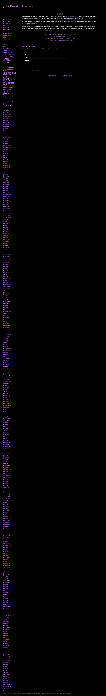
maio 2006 (6, 577)
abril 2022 (5, 204)
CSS (57, 693)
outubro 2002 (6, 660)
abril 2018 (5, 298)
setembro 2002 (7, 662)
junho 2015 (6, 364)
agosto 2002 (6, 664)
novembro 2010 (7, 471)
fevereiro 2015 (6, 372)
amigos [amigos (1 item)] (5, 46)
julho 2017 (5, 315)
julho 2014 (5, 385)
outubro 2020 (6, 239)
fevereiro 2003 (6, 653)
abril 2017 (5, 321)
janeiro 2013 (6, 420)
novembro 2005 (7, 588)
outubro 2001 (6, 684)
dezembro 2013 (7, 399)
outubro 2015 (6, 356)
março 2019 (6, 276)
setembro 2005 (7, 592)
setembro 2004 (7, 616)
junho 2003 (6, 645)
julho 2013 (5, 409)
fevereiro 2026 (6, 114)
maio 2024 (6, 155)
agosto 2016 (6, 337)
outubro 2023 (6, 169)
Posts (63, 693)
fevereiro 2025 (6, 138)
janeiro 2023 (6, 186)
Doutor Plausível (7, 33)
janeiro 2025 (6, 139)
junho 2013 (6, 411)
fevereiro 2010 (6, 489)
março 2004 (6, 627)
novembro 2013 (7, 401)
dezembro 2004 (7, 610)
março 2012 (6, 440)
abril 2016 (5, 344)
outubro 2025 (6, 122)
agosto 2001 (6, 688)
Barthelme (30, 693)
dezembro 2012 (7, 422)
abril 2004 (5, 625)
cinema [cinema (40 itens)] (12, 57)
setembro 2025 (7, 124)
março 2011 (6, 463)
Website (27, 57)
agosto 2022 (6, 196)
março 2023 (6, 182)
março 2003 (6, 651)
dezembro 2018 (7, 282)
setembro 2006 (7, 569)
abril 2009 (5, 508)
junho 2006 (6, 575)
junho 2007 (6, 551)
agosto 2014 (6, 383)
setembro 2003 (7, 639)
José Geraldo (52, 34)
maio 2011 (6, 459)
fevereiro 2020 (6, 255)
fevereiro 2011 (6, 465)
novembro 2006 (7, 565)
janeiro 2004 (6, 631)
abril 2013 (5, 415)
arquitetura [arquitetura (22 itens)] (7, 50)
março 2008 (6, 534)
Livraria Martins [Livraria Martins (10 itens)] (8, 81)
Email (27, 55)
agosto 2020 (6, 243)
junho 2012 (6, 434)
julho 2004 (5, 619)
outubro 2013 (6, 403)
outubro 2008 (6, 520)
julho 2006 (5, 573)
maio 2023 (6, 179)
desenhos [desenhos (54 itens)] (7, 65)
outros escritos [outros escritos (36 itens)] (9, 87)
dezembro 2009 (7, 493)
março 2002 (6, 674)
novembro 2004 (7, 612)
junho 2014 (6, 387)
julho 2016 (5, 338)
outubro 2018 (6, 286)
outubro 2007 (6, 543)
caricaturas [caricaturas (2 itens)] (6, 57)
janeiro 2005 (6, 608)
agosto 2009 (6, 500)
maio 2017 (6, 319)
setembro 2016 (7, 335)
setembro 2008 (7, 522)
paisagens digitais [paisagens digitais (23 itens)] (7, 90)
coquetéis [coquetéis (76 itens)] (7, 61)
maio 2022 (6, 202)
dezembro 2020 (7, 235)
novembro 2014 (7, 378)
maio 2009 (6, 506)
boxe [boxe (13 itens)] (12, 54)
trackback (62, 40)
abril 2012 (5, 438)
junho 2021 (6, 223)
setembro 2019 (7, 264)
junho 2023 (6, 177)
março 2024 (6, 159)
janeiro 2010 (6, 491)
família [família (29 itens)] (5, 75)
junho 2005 (6, 598)
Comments (68, 693)
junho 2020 (6, 247)
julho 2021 (5, 221)
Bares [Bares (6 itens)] (8, 54)
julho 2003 (5, 643)
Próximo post (67, 76)
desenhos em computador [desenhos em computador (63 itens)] (9, 68)
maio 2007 (6, 553)
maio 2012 (6, 436)
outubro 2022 (6, 192)
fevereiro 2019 (6, 278)
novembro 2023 (7, 167)
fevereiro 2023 (6, 184)
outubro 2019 (6, 262)
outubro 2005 (6, 590)
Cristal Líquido (6, 27)
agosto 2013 (6, 407)
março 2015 (6, 370)
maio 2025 (6, 132)
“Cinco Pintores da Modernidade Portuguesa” (66, 20)
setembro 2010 (7, 475)
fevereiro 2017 (6, 325)
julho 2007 (5, 549)
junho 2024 (6, 153)
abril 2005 (5, 602)
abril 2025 (5, 134)
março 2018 (6, 299)
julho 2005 (5, 596)
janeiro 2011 (6, 467)
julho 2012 (5, 432)
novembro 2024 (7, 143)
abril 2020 (5, 251)
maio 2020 (6, 249)
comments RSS (68, 38)
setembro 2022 (7, 194)
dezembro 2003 (7, 633)
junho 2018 (6, 294)
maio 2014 (6, 389)
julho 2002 (5, 666)
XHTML (53, 693)
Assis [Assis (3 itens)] (4, 54)
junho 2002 (6, 668)
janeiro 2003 (6, 655)
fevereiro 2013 (6, 418)
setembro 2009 (7, 498)
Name (27, 52)
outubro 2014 (6, 379)
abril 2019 (5, 274)
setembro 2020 (7, 241)
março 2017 (6, 323)
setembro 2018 (7, 288)
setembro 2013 (7, 405)
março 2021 (6, 229)
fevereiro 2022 (6, 208)
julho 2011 (5, 456)
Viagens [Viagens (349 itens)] (7, 105)
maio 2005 (6, 600)
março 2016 (6, 346)
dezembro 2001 (7, 680)
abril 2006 (5, 578)
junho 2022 (6, 200)
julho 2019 (5, 268)
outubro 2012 (6, 426)
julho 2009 (5, 502)
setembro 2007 (7, 545)
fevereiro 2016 (6, 348)
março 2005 (6, 604)
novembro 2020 (7, 237)
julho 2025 (5, 128)
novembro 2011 (7, 448)
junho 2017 (6, 317)
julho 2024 (5, 151)
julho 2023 (5, 175)
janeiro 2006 (6, 584)
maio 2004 (6, 623)
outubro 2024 (6, 145)
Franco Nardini (7, 35)
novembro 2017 (7, 307)
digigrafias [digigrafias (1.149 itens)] (9, 72)
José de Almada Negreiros (71, 16)
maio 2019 (6, 272)
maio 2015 (6, 366)
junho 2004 (6, 621)
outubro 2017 (6, 309)
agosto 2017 (6, 313)
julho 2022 (5, 198)
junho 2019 (6, 270)
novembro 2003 (7, 635)
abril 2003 (5, 649)
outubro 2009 (6, 497)
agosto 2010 (6, 477)
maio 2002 (6, 670)
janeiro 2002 (6, 678)
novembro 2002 (7, 658)
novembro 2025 (7, 120)
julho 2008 (5, 526)
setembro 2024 (7, 147)
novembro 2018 (7, 284)
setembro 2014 (7, 381)
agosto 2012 (6, 430)
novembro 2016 (7, 331)
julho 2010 (5, 479)
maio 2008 (6, 530)
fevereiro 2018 (6, 301)
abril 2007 (5, 555)
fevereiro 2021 (6, 231)
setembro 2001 (7, 686)
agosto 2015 (6, 360)
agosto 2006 (6, 571)
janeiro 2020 (6, 257)
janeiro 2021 (6, 233)
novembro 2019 (7, 260)
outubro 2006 (6, 567)
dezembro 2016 (7, 329)
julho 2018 (5, 292)
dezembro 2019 (7, 259)
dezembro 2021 (7, 212)
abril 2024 (5, 157)
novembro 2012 (7, 424)
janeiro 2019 (6, 280)
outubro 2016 (6, 333)
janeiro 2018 (6, 303)
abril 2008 (5, 532)
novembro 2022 (7, 190)
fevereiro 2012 (6, 442)
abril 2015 (5, 368)
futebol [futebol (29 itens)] (11, 75)
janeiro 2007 (6, 561)
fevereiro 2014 (6, 395)
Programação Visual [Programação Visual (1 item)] (9, 99)
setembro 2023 (7, 171)
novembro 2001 (7, 682)
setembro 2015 (7, 358)
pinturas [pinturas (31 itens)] (6, 93)
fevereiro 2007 (6, 559)
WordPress (24, 693)
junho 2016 (6, 340)
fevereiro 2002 (6, 676)
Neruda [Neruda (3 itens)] (12, 85)
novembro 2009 (7, 495)
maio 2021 (6, 225)
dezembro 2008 (7, 516)
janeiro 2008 (6, 538)
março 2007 (6, 557)
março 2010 (6, 487)
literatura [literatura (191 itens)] (7, 79)
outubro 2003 (6, 637)
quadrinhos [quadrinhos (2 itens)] (6, 101)
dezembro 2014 (7, 376)
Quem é (5, 16)
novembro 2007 (7, 541)
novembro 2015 (7, 354)
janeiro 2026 (6, 116)
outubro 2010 (6, 473)
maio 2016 (6, 342)
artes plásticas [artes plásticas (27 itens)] (8, 53)
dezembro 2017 (7, 305)
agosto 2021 (6, 219)
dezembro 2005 (7, 586)
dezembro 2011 (7, 446)
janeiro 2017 (6, 327)
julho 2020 (5, 245)
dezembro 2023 (7, 165)
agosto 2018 (6, 290)
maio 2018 (6, 296)
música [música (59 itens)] (6, 85)
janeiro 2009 (6, 514)
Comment (26, 60)
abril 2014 (5, 391)
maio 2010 (6, 483)
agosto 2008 (6, 524)
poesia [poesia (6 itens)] (9, 97)
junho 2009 (6, 504)
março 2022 (6, 206)
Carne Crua (6, 25)
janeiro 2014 (6, 397)
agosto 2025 (6, 126)
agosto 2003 (6, 641)
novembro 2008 (7, 518)
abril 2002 (5, 672)
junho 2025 (6, 130)
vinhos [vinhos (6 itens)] (5, 107)
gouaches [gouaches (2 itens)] (5, 77)
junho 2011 (6, 458)
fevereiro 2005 (6, 606)
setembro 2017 (7, 311)
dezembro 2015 (7, 352)
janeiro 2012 (6, 444)
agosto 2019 (6, 266)
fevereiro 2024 (6, 161)
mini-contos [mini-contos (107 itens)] (8, 83)
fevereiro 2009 (6, 512)
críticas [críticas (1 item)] (5, 63)
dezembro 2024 (7, 141)
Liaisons (5, 37)
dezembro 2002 (7, 657)
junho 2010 (6, 481)
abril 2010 (5, 485)
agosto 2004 (6, 618)
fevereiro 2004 (6, 629)
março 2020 (6, 253)
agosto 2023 (6, 173)
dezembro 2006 (7, 563)
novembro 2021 (7, 214)
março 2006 (6, 580)
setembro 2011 (7, 452)
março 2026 (6, 112)
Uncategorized (62, 36)
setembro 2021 (7, 218)
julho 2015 (5, 362)
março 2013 (6, 417)
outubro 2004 (6, 614)
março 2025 (6, 136)
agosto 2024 (6, 149)
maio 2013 (6, 413)
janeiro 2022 (6, 210)
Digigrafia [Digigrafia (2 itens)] (5, 70)
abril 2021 (5, 227)
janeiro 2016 (6, 350)
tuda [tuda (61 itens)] (5, 103)
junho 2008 (6, 528)
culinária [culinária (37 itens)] (10, 63)
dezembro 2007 (7, 539)
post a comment (55, 40)
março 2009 (6, 510)
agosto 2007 (6, 547)
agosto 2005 (6, 594)
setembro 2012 (7, 428)
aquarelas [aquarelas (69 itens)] (7, 49)
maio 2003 (6, 647)
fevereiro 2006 (6, 582)
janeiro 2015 (6, 374)
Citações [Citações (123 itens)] (7, 59)
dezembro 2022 (7, 188)
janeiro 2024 (6, 163)
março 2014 (6, 393)
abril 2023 (5, 180)
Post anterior (51, 76)
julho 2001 (5, 690)
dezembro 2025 (7, 118)
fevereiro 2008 (6, 536)
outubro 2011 (6, 450)
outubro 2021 (6, 216)
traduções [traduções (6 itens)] (12, 101)
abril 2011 (5, 461)
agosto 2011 (6, 454)
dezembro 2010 (7, 469)
